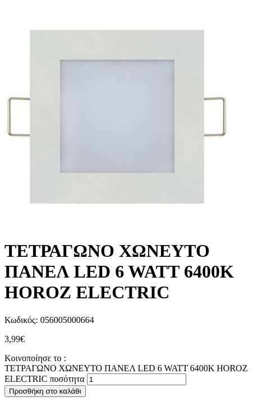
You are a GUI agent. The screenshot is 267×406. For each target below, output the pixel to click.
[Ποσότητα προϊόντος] (136, 379)
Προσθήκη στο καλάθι (45, 391)
